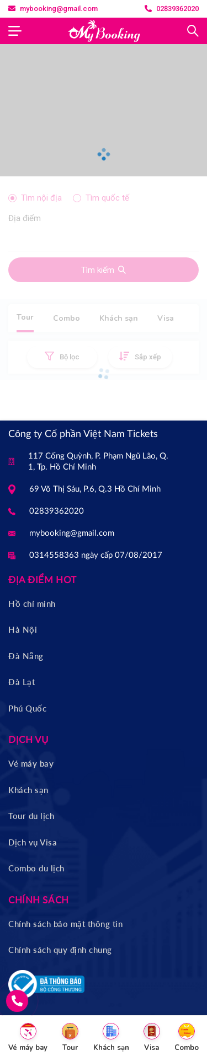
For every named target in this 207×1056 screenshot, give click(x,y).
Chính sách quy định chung (60, 950)
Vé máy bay (31, 763)
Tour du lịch (31, 816)
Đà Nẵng (26, 656)
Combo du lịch (36, 868)
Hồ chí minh (32, 603)
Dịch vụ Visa (32, 842)
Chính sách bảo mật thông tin (65, 924)
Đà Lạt (21, 682)
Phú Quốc (27, 708)
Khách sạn (28, 790)
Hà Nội (22, 629)
